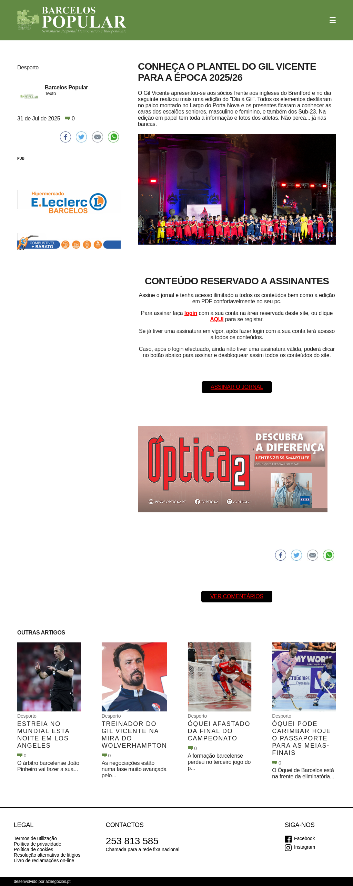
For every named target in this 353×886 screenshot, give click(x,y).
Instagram (304, 847)
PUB (20, 158)
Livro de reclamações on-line (44, 860)
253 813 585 (132, 841)
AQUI (216, 319)
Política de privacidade (37, 844)
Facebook (304, 838)
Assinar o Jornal (237, 387)
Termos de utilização (35, 838)
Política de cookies (33, 849)
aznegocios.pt (58, 881)
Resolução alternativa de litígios (47, 855)
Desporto (27, 716)
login (190, 313)
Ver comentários (236, 596)
